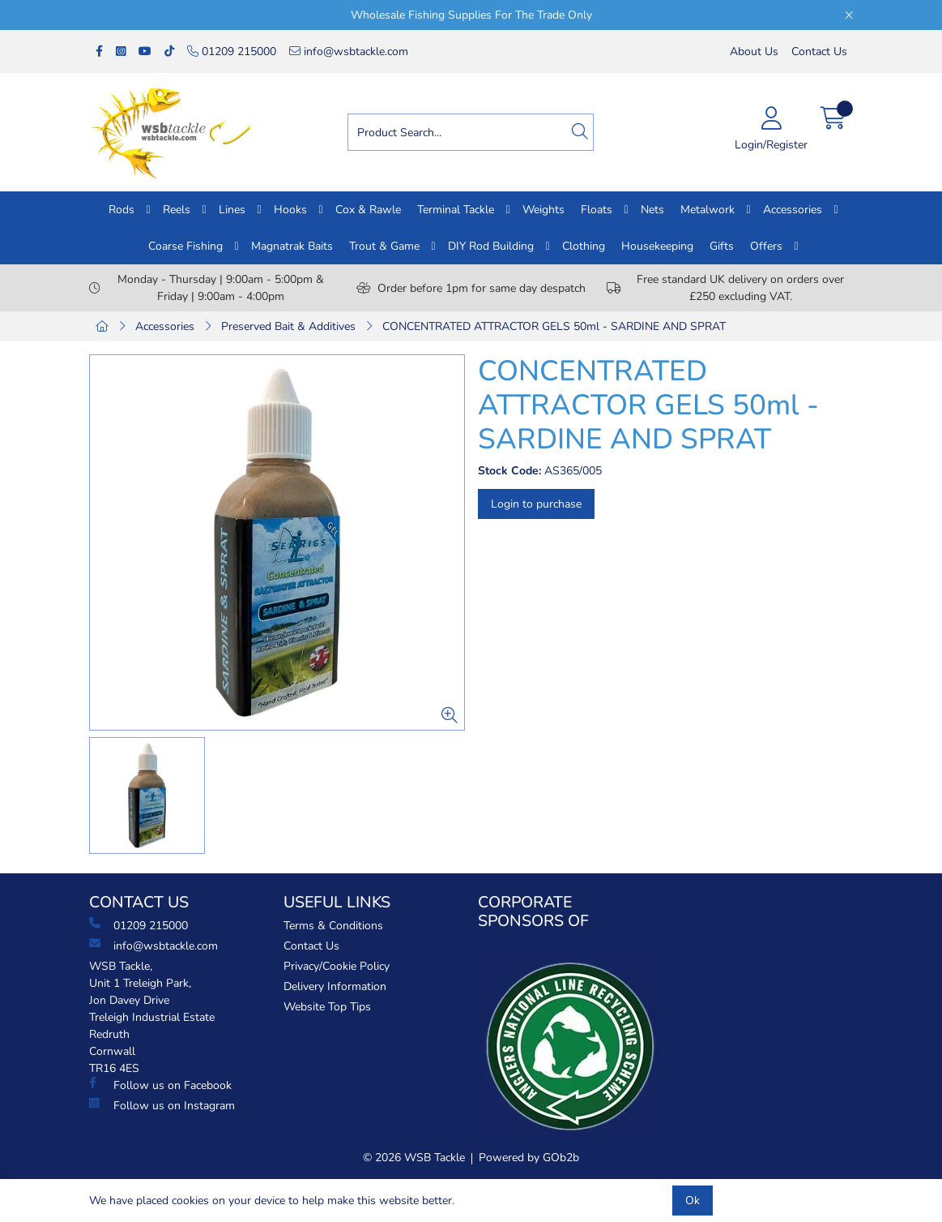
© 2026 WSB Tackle (414, 1157)
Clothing (583, 246)
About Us (754, 51)
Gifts (722, 246)
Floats (596, 209)
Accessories (792, 209)
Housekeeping (657, 246)
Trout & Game (384, 246)
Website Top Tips (327, 1006)
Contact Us (819, 51)
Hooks (290, 209)
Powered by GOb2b (529, 1157)
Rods (121, 209)
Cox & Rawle (368, 209)
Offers (766, 246)
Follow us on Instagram (162, 1105)
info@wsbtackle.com (348, 51)
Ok (692, 1200)
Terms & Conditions (333, 925)
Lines (232, 209)
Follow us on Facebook (160, 1085)
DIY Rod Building (491, 246)
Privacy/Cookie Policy (336, 966)
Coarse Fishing (185, 246)
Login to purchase (536, 504)
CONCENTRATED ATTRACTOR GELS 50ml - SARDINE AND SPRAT (554, 326)
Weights (543, 209)
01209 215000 (231, 51)
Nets (652, 209)
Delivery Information (334, 986)
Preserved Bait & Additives (288, 326)
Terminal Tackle (455, 209)
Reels (176, 209)
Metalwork (707, 209)
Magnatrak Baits (292, 246)
